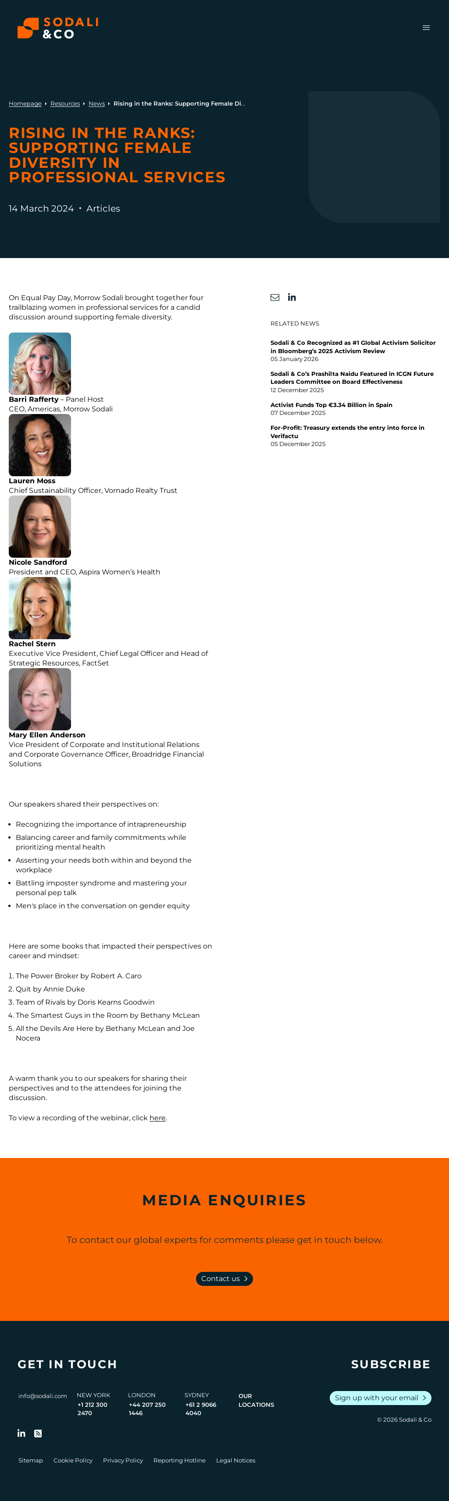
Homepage (25, 103)
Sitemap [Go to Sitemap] (30, 1460)
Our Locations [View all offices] (256, 1400)
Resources (65, 103)
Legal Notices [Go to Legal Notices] (235, 1460)
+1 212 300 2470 (92, 1409)
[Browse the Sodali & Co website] (58, 28)
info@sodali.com (42, 1395)
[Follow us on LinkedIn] (21, 1433)
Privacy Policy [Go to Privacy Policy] (123, 1460)
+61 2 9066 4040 (200, 1409)
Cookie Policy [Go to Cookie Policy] (73, 1460)
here (158, 1118)
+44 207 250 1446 (147, 1409)
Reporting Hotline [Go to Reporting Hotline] (179, 1460)
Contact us (226, 1279)
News (97, 103)
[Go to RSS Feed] (38, 1433)
